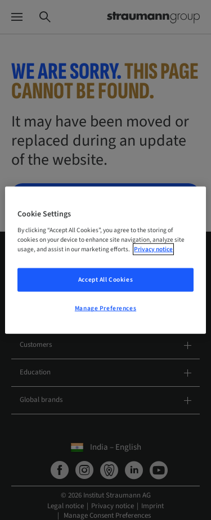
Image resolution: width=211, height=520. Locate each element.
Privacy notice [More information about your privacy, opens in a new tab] (153, 249)
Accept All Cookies (105, 279)
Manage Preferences (105, 308)
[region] (105, 260)
